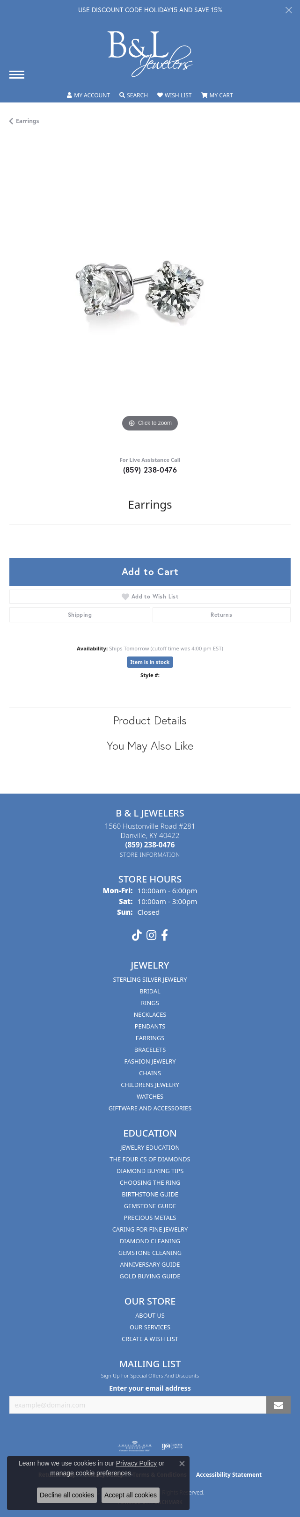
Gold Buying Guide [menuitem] (150, 1276)
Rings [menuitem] (150, 1003)
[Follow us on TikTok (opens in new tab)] (137, 935)
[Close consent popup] (182, 1463)
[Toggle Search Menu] (133, 95)
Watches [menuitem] (150, 1096)
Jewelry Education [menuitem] (150, 1147)
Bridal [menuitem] (150, 991)
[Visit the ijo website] (172, 1446)
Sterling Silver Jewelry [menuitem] (150, 979)
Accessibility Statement (229, 1475)
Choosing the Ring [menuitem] (150, 1182)
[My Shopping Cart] (217, 95)
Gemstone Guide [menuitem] (150, 1206)
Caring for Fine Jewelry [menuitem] (150, 1229)
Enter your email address (149, 1388)
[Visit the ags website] (134, 1446)
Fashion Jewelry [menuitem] (150, 1061)
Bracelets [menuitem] (150, 1049)
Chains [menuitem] (150, 1073)
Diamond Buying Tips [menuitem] (150, 1171)
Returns (221, 614)
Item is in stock (150, 661)
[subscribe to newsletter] (278, 1405)
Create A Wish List (150, 1339)
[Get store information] (150, 855)
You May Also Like (150, 745)
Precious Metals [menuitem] (150, 1217)
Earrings (27, 121)
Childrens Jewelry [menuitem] (150, 1084)
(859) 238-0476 (150, 469)
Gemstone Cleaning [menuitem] (150, 1252)
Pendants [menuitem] (150, 1026)
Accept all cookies (130, 1495)
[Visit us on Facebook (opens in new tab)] (164, 935)
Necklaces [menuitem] (150, 1014)
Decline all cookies (67, 1495)
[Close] (288, 10)
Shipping (80, 614)
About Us (150, 1315)
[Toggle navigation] (17, 74)
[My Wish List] (174, 95)
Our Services (150, 1327)
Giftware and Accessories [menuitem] (150, 1108)
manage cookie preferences (90, 1473)
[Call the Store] (150, 844)
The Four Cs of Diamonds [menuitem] (150, 1159)
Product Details (150, 720)
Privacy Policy (136, 1463)
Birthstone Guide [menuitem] (150, 1194)
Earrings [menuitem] (150, 1038)
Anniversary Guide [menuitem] (150, 1264)
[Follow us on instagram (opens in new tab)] (151, 935)
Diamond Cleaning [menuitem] (150, 1241)
